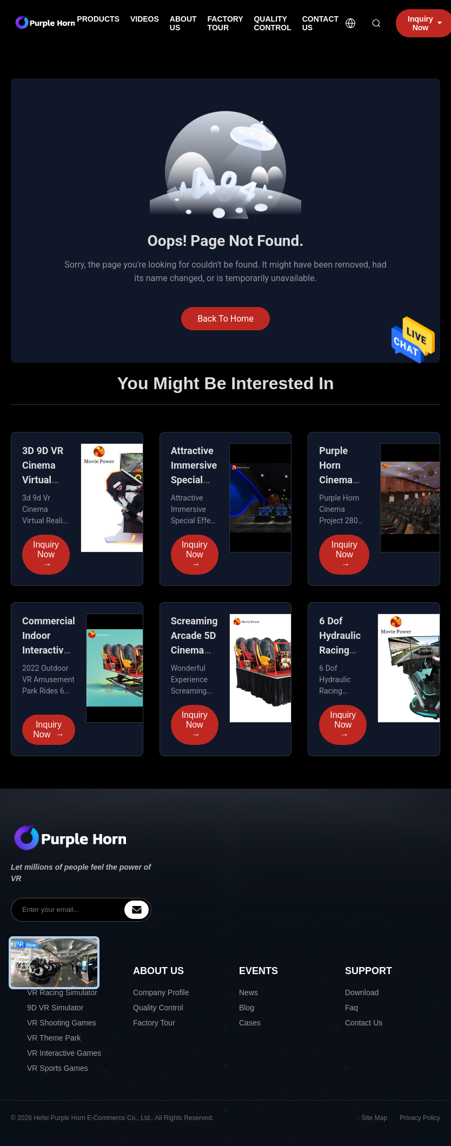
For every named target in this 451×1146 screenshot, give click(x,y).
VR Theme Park (54, 1038)
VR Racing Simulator (62, 992)
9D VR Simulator (55, 1007)
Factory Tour (154, 1022)
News (248, 992)
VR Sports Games (57, 1068)
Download (362, 992)
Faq (351, 1007)
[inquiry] (136, 910)
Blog (246, 1007)
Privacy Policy (420, 1118)
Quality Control (158, 1007)
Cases (250, 1022)
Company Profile (161, 992)
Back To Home (225, 319)
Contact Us (363, 1022)
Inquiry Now (46, 554)
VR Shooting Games (61, 1022)
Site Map (374, 1118)
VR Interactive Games (64, 1053)
